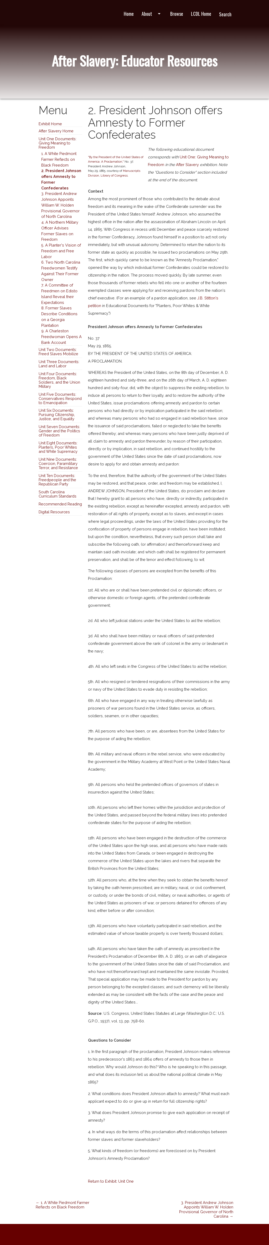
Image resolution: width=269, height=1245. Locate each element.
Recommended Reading (60, 504)
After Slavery (187, 164)
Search (225, 14)
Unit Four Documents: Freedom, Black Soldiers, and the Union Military (59, 380)
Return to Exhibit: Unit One (111, 1181)
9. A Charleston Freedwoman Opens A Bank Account (61, 337)
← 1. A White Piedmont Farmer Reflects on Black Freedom (62, 1204)
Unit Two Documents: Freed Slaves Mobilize (58, 351)
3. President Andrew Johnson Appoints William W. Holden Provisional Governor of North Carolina (60, 205)
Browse (176, 13)
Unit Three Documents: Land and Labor (59, 363)
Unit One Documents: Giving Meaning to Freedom (57, 143)
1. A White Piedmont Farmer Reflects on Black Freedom (58, 159)
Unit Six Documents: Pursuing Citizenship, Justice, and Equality (57, 414)
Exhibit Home (50, 124)
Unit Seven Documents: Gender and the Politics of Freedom (59, 430)
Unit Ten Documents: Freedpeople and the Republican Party (57, 479)
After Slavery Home (56, 131)
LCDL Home (201, 13)
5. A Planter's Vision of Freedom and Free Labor (61, 251)
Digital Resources (54, 512)
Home (129, 13)
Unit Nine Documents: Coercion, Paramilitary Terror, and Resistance (58, 463)
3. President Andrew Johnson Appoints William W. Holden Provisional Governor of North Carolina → (206, 1209)
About (152, 13)
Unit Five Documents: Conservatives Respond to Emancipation (60, 398)
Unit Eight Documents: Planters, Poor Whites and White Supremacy (58, 447)
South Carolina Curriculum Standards (57, 494)
